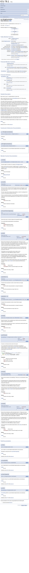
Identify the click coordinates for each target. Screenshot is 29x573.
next (12, 46)
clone (12, 41)
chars (7, 84)
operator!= (13, 55)
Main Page (2, 3)
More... (20, 23)
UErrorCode (22, 46)
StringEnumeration (7, 41)
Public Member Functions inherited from (10, 59)
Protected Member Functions (24, 18)
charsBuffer (8, 80)
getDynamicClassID (6, 174)
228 (7, 456)
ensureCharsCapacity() (15, 451)
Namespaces (15, 9)
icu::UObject (17, 59)
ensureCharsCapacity (10, 67)
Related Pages (3, 5)
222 (7, 470)
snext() (20, 259)
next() (8, 260)
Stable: (2, 121)
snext (11, 352)
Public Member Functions (17, 18)
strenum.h (7, 25)
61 (6, 124)
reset (12, 50)
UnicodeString (3, 71)
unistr (7, 76)
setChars (8, 71)
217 (7, 497)
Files (15, 13)
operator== (13, 51)
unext (12, 47)
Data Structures (15, 11)
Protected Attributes (26, 19)
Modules (2, 7)
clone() (6, 167)
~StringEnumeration (14, 38)
